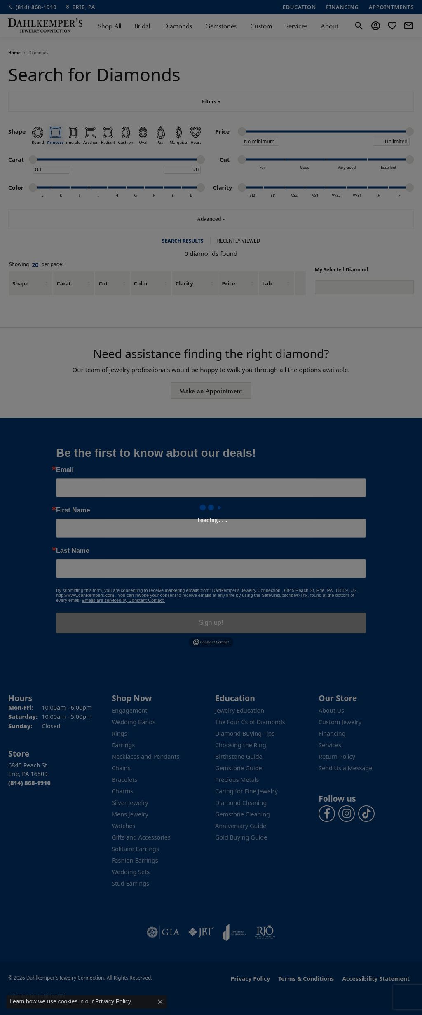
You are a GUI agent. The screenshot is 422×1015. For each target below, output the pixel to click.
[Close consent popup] (160, 1001)
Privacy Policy (113, 1001)
